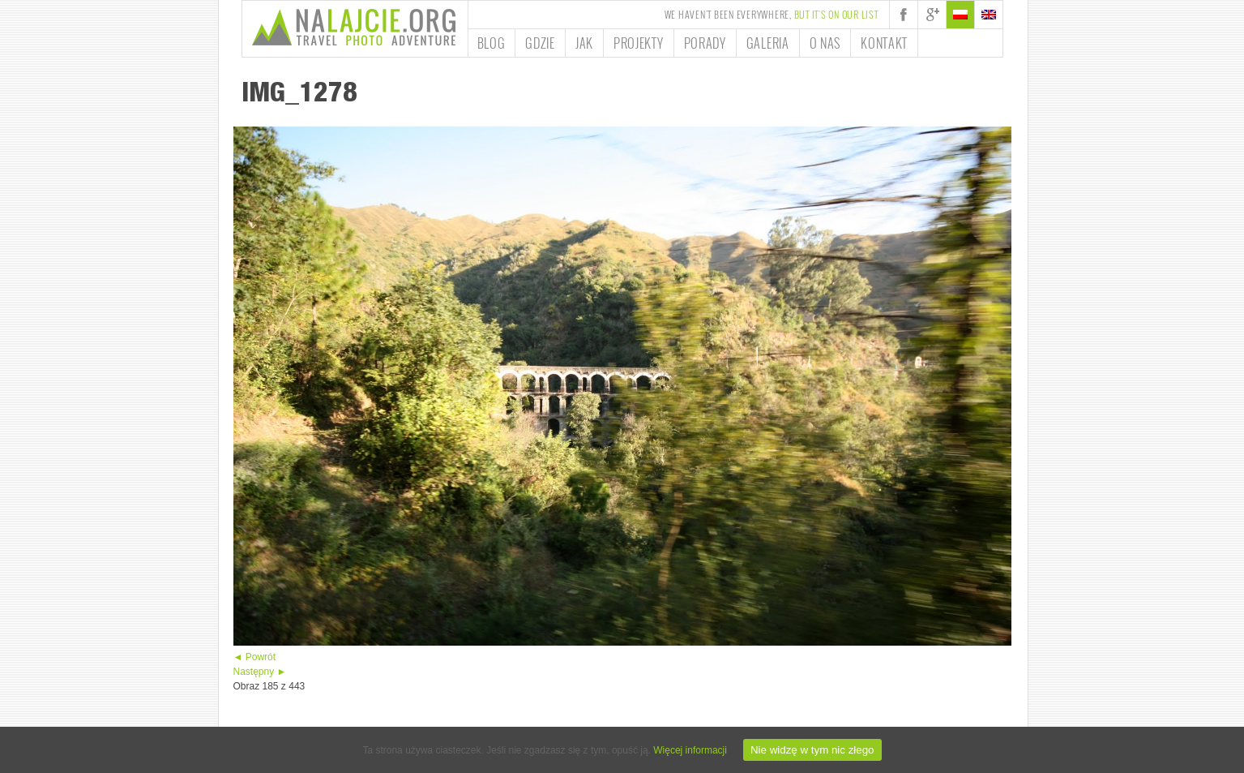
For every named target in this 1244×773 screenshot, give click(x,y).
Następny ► (260, 671)
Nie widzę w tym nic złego (812, 750)
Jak (584, 43)
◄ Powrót (254, 657)
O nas (825, 43)
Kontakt (884, 43)
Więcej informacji (690, 750)
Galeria (767, 43)
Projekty (638, 43)
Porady (705, 43)
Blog (491, 43)
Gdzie (540, 43)
